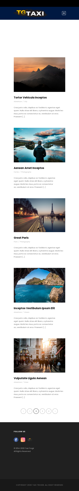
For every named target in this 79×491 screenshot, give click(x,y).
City (25, 101)
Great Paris (21, 238)
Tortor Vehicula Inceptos (30, 97)
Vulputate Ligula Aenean (30, 378)
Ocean (26, 312)
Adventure (18, 101)
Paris (16, 242)
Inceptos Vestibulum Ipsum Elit (34, 308)
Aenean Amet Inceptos (29, 168)
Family (16, 172)
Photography (26, 172)
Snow (26, 382)
